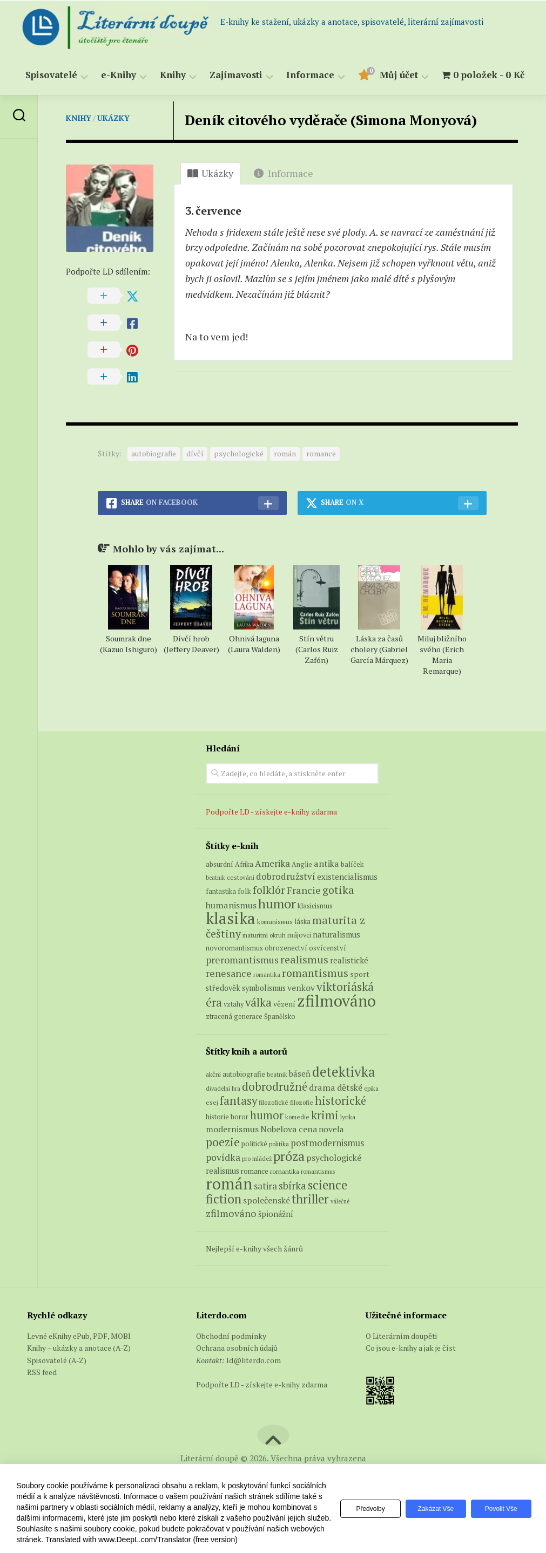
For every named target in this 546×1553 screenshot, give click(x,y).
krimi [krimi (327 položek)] (325, 1141)
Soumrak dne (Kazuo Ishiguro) (128, 670)
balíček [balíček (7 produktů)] (352, 890)
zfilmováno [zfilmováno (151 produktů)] (336, 1027)
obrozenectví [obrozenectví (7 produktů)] (286, 974)
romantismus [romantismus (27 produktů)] (315, 999)
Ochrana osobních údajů (237, 1374)
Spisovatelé (51, 75)
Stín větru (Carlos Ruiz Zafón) (316, 676)
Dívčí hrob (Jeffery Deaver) (191, 670)
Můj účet (399, 75)
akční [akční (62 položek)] (213, 1100)
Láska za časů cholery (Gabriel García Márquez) (379, 676)
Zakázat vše (431, 1509)
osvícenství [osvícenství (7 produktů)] (327, 974)
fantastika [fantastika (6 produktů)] (221, 917)
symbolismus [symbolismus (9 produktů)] (264, 1014)
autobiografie (153, 480)
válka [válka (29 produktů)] (258, 1029)
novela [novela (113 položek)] (331, 1155)
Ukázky (113, 118)
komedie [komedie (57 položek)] (297, 1143)
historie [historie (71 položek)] (217, 1143)
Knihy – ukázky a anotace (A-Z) (79, 1374)
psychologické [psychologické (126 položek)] (333, 1184)
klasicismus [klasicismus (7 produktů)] (315, 932)
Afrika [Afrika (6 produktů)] (244, 890)
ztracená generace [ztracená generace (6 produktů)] (234, 1043)
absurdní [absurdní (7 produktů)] (219, 890)
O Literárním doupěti (401, 1362)
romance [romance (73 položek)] (254, 1197)
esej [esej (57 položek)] (212, 1129)
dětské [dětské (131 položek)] (349, 1114)
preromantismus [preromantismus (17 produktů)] (242, 986)
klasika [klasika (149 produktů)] (230, 944)
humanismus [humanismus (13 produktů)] (231, 932)
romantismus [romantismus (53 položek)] (318, 1198)
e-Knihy (118, 75)
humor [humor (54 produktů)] (277, 930)
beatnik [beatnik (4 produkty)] (215, 904)
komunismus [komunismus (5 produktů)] (275, 948)
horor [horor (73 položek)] (239, 1143)
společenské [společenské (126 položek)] (266, 1227)
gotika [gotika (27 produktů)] (338, 916)
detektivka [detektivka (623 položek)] (343, 1098)
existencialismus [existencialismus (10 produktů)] (347, 903)
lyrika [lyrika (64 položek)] (347, 1143)
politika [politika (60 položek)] (279, 1170)
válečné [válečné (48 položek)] (340, 1228)
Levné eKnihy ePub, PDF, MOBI (79, 1362)
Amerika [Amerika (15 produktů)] (272, 890)
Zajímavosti (236, 75)
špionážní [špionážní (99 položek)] (275, 1240)
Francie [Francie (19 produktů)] (304, 916)
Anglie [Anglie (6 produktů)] (302, 890)
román (285, 480)
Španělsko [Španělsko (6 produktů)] (279, 1043)
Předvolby (362, 1509)
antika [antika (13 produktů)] (326, 890)
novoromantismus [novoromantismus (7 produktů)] (234, 974)
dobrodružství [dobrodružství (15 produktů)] (285, 903)
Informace (310, 75)
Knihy (173, 75)
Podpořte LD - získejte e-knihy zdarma (271, 838)
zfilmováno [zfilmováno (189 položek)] (231, 1239)
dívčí (195, 480)
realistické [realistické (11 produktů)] (349, 986)
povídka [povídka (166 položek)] (223, 1184)
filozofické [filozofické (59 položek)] (273, 1129)
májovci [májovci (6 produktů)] (299, 961)
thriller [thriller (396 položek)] (310, 1225)
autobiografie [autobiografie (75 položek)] (244, 1100)
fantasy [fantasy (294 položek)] (238, 1126)
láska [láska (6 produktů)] (302, 948)
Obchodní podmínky (231, 1362)
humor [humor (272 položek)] (267, 1141)
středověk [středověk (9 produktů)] (223, 1014)
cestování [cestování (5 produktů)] (240, 904)
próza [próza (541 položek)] (289, 1182)
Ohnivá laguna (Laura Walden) (254, 670)
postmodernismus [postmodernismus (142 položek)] (327, 1169)
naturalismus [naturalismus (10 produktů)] (336, 960)
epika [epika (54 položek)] (371, 1115)
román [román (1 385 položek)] (229, 1210)
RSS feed (42, 1398)
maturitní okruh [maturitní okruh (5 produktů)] (264, 961)
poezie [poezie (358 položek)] (223, 1168)
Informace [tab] (283, 173)
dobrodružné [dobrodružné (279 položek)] (274, 1113)
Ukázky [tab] (210, 173)
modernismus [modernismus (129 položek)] (232, 1155)
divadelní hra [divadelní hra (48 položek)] (223, 1115)
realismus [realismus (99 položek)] (222, 1197)
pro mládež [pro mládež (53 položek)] (257, 1185)
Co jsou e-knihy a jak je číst (411, 1374)
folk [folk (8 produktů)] (244, 917)
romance (321, 480)
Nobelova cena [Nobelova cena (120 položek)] (288, 1155)
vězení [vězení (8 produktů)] (284, 1030)
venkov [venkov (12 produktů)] (301, 1014)
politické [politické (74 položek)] (254, 1170)
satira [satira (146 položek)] (265, 1213)
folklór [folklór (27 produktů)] (269, 916)
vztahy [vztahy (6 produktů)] (234, 1030)
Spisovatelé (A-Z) (56, 1386)
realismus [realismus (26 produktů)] (304, 986)
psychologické (239, 480)
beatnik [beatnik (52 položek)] (277, 1101)
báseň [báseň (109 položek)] (300, 1099)
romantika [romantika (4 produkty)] (266, 1001)
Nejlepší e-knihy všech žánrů (254, 1275)
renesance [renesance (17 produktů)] (229, 1000)
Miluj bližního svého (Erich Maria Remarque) (442, 681)
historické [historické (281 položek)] (340, 1127)
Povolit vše (499, 1509)
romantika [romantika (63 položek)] (284, 1197)
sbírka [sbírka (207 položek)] (292, 1212)
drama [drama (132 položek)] (322, 1114)
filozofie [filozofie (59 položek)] (301, 1129)
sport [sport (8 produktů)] (359, 1000)
